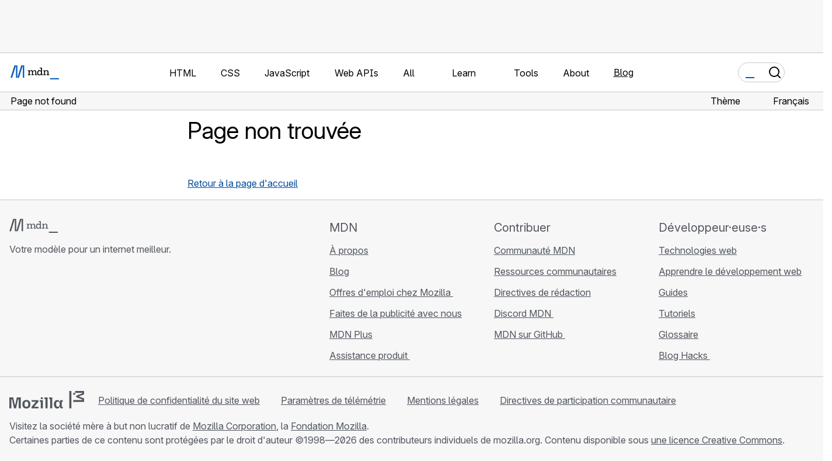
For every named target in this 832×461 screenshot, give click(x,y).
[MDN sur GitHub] (16, 319)
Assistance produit (369, 355)
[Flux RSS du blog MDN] (100, 319)
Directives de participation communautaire (588, 400)
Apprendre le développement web (730, 271)
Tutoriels (677, 313)
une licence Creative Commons (716, 440)
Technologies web (698, 250)
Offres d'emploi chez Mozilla (391, 292)
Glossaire (678, 334)
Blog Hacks (684, 355)
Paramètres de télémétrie (333, 400)
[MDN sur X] (58, 319)
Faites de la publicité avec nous (395, 313)
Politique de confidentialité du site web (179, 400)
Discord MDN (523, 313)
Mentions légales (443, 400)
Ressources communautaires (555, 271)
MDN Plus (351, 334)
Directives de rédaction (542, 292)
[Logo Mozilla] (46, 399)
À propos (348, 250)
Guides (673, 292)
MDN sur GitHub (529, 334)
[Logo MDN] (33, 226)
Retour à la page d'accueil (242, 183)
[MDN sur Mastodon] (79, 319)
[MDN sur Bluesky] (37, 319)
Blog (623, 72)
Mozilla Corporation (234, 426)
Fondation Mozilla (329, 426)
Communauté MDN (534, 250)
